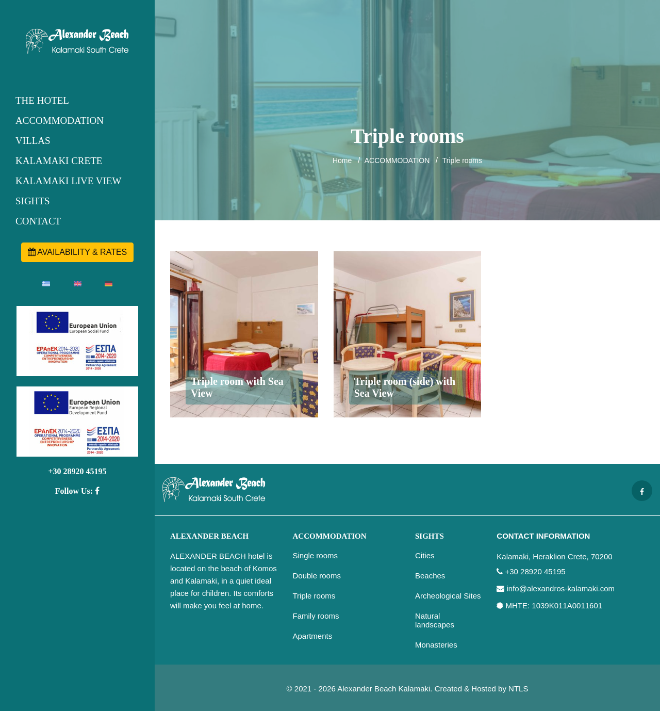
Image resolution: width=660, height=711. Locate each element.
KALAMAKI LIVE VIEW (68, 180)
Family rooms (316, 615)
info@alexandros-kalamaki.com (561, 589)
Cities (425, 555)
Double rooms (317, 575)
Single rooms (315, 555)
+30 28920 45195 (77, 471)
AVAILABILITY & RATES (77, 252)
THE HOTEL (42, 100)
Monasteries (436, 644)
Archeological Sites (448, 595)
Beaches (430, 575)
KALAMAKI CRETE (58, 160)
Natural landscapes (434, 620)
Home (342, 160)
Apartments (313, 636)
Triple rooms (462, 160)
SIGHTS (32, 201)
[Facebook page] (642, 490)
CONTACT (38, 221)
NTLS (518, 688)
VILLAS (33, 140)
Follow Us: (77, 491)
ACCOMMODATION (59, 120)
